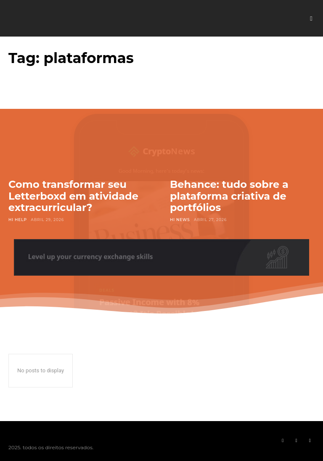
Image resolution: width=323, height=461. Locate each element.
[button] (311, 18)
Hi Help (17, 219)
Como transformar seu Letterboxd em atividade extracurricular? (73, 195)
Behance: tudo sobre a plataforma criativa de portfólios (229, 195)
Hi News (180, 219)
